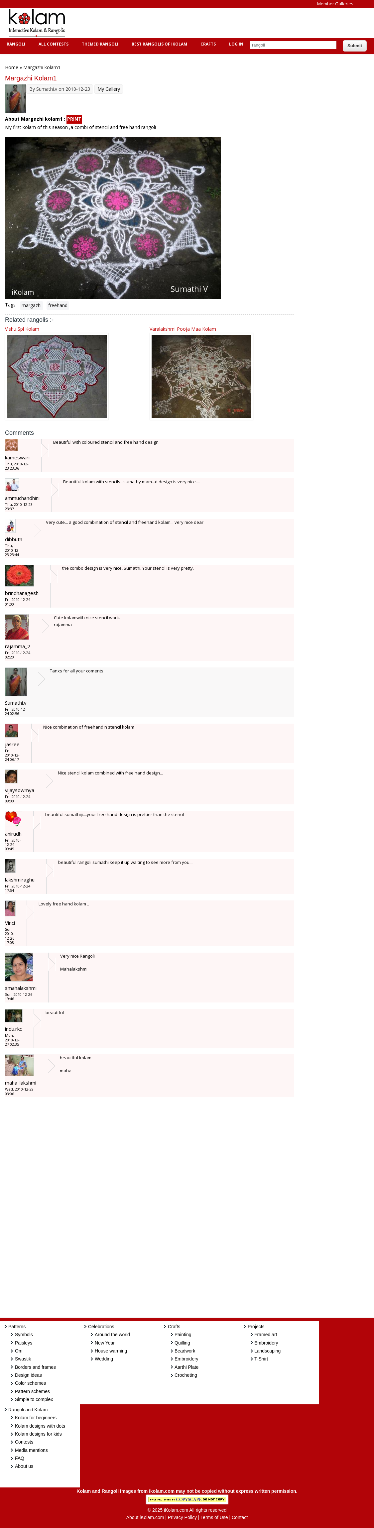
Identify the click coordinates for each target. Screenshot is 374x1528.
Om (19, 1350)
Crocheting (186, 1375)
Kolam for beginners (36, 1417)
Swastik (23, 1358)
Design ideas (28, 1375)
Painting (183, 1334)
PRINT (74, 119)
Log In (236, 44)
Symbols (24, 1334)
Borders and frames (35, 1367)
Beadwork (185, 1350)
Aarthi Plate (186, 1367)
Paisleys (23, 1343)
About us (24, 1466)
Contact (240, 1517)
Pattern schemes (32, 1391)
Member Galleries (335, 4)
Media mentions (31, 1450)
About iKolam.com (145, 1517)
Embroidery (186, 1358)
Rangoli (15, 44)
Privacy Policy (182, 1517)
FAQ (19, 1458)
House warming (111, 1350)
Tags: (11, 304)
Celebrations (101, 1326)
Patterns (17, 1326)
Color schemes (30, 1383)
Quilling (182, 1343)
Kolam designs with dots (40, 1426)
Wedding (104, 1358)
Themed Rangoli (99, 44)
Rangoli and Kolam (28, 1409)
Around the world (112, 1334)
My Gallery (108, 89)
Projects (256, 1326)
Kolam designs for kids (38, 1434)
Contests (24, 1442)
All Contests (52, 44)
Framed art (265, 1334)
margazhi (32, 305)
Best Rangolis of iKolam (158, 44)
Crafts (207, 44)
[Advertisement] (194, 23)
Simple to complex (34, 1399)
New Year (105, 1343)
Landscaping (267, 1350)
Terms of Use (214, 1517)
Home (11, 67)
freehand (57, 305)
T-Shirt (261, 1358)
